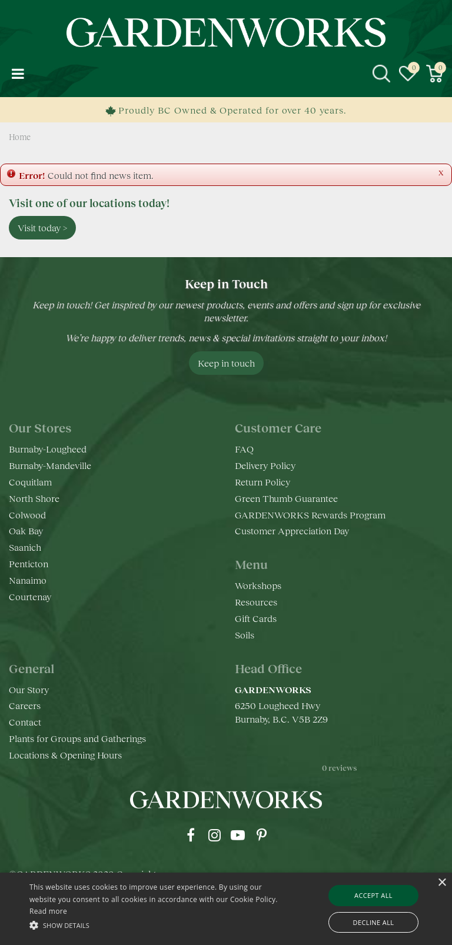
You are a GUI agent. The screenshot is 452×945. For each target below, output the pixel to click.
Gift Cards (256, 618)
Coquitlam (30, 481)
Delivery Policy (265, 465)
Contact (25, 721)
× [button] (441, 883)
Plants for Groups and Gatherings (77, 738)
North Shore (34, 498)
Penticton (28, 563)
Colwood (27, 514)
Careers (25, 705)
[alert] (226, 909)
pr (261, 835)
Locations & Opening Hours (65, 754)
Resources (256, 601)
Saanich (25, 547)
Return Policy (262, 481)
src (381, 73)
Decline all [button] (373, 922)
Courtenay (30, 596)
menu (17, 73)
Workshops (258, 585)
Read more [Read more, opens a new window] (48, 911)
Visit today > (42, 227)
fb (191, 835)
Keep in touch (226, 362)
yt (238, 835)
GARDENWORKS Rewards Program (310, 514)
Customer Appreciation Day (292, 530)
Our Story (29, 689)
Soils (244, 634)
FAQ (244, 448)
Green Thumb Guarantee (286, 498)
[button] (157, 924)
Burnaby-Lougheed (48, 448)
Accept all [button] (373, 895)
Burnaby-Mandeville (50, 465)
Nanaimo (27, 579)
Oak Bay (26, 530)
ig (214, 835)
